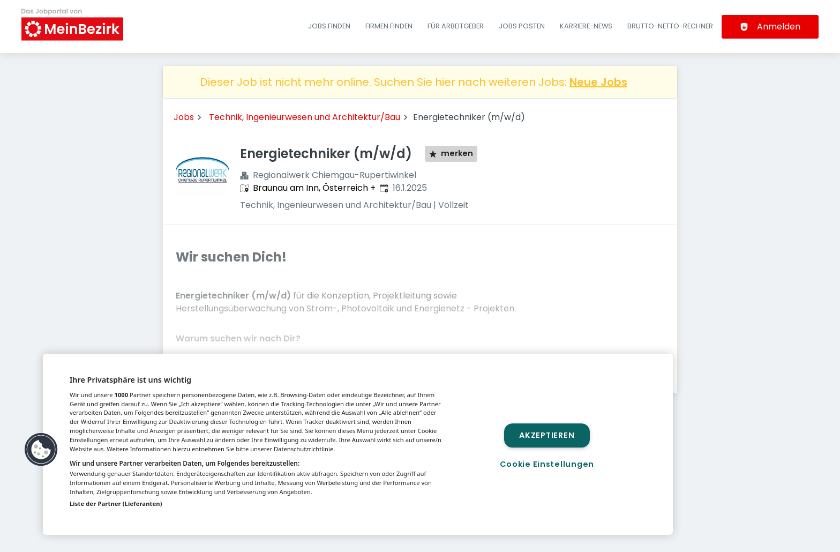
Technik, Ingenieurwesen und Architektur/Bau (304, 117)
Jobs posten (522, 26)
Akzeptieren (546, 435)
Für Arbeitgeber (456, 26)
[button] (41, 449)
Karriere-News (586, 26)
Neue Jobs (598, 81)
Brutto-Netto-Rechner (670, 26)
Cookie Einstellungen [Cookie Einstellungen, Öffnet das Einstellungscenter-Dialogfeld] (547, 464)
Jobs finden (329, 26)
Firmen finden (388, 26)
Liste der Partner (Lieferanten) (116, 503)
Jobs (184, 117)
